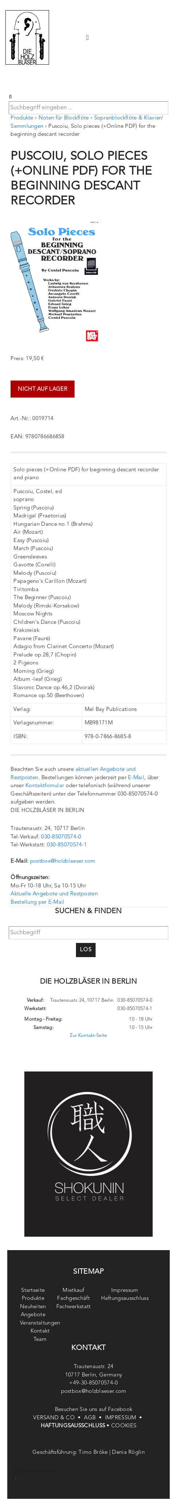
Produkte (22, 118)
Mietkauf (73, 1290)
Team (40, 1339)
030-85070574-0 (61, 837)
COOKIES (123, 1426)
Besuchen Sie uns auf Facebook (94, 1409)
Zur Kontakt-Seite (88, 1035)
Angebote (33, 1315)
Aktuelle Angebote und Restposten (54, 894)
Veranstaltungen (40, 1323)
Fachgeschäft (73, 1298)
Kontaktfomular (44, 786)
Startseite (33, 1290)
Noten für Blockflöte (64, 118)
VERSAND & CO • (58, 1418)
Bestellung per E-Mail (37, 902)
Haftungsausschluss (125, 1298)
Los (86, 950)
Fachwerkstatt (73, 1307)
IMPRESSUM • (124, 1418)
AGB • (94, 1418)
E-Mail (136, 778)
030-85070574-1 (67, 845)
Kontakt (40, 1331)
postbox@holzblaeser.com (63, 861)
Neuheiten (33, 1307)
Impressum (124, 1290)
